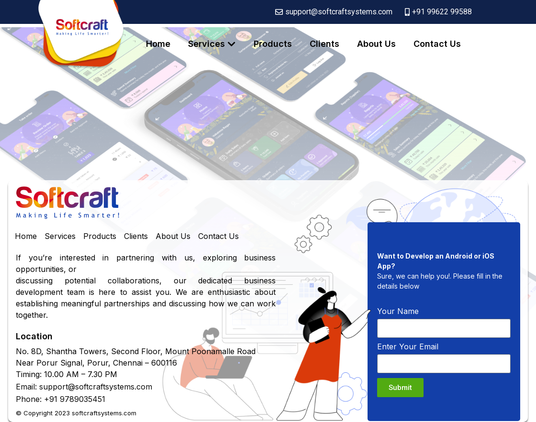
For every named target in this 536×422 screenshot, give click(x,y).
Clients (324, 44)
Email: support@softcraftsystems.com (84, 386)
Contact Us (437, 44)
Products (273, 44)
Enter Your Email (407, 347)
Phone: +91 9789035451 (60, 399)
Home (158, 44)
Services (206, 44)
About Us (376, 44)
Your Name (398, 311)
